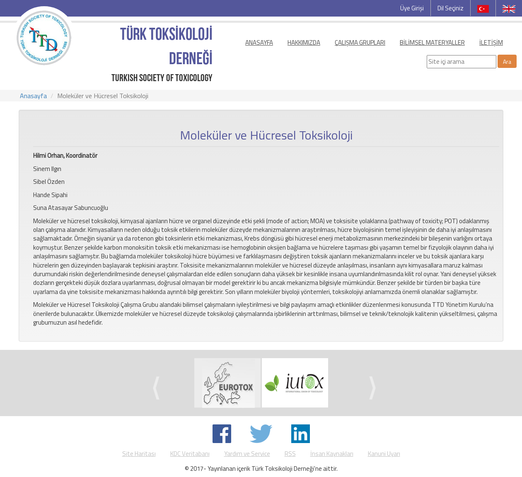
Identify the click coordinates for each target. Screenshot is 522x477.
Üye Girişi (412, 8)
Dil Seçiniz (450, 8)
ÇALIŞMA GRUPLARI (360, 42)
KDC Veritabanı (190, 453)
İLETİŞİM (491, 42)
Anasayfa (33, 96)
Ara (507, 61)
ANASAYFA (259, 42)
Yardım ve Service (247, 453)
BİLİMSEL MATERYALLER (432, 42)
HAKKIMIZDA (304, 42)
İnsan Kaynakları (331, 453)
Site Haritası (139, 453)
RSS (290, 453)
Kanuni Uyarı (384, 453)
